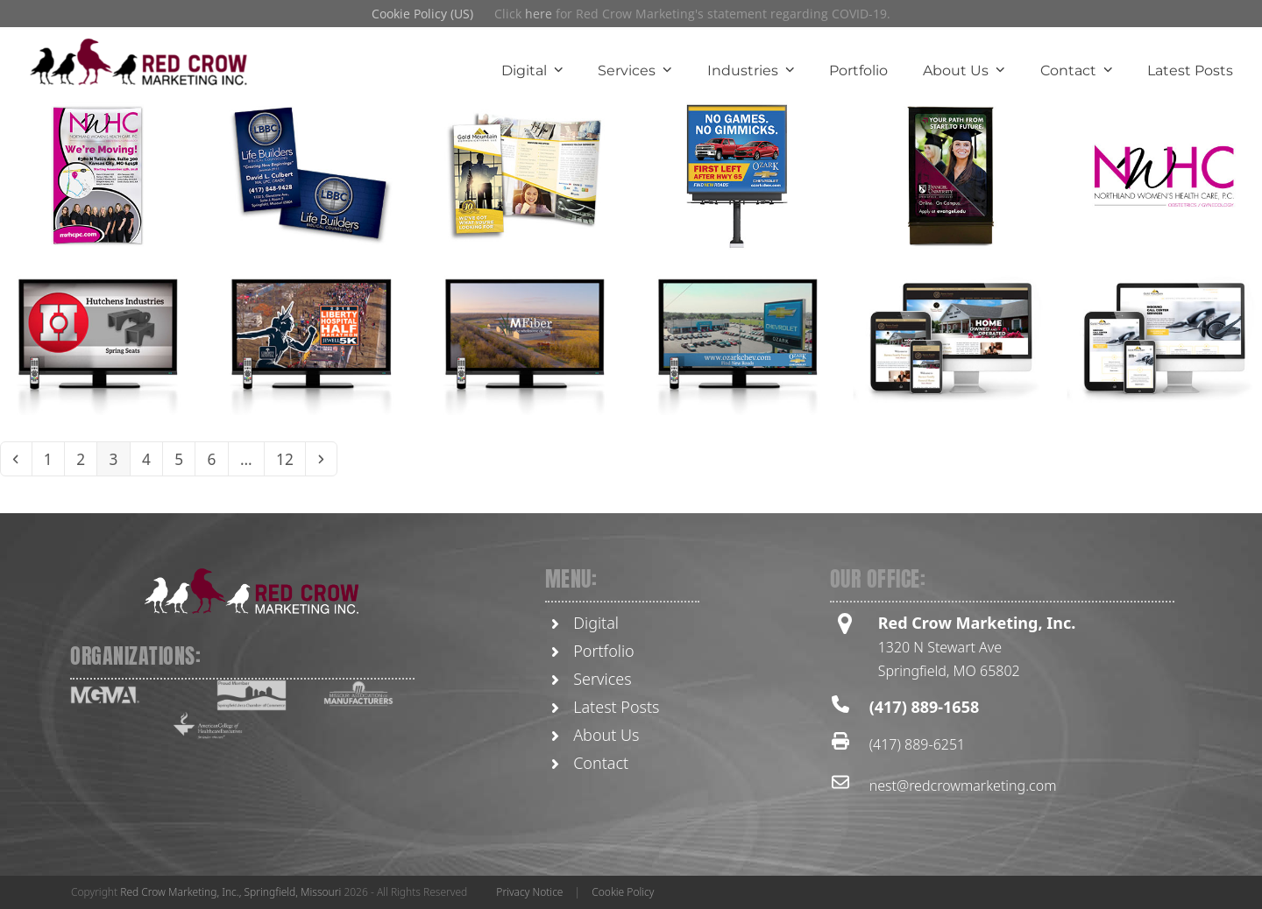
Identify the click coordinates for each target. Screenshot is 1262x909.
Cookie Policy (623, 891)
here (538, 13)
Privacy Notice (529, 891)
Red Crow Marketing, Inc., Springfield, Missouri (230, 891)
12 (302, 459)
